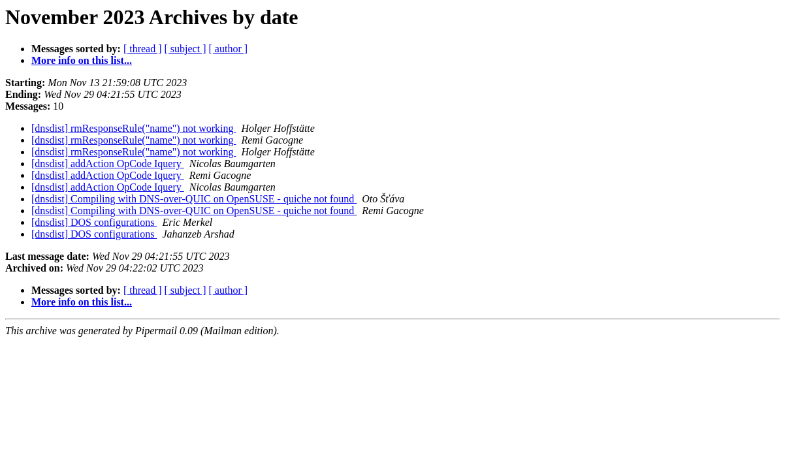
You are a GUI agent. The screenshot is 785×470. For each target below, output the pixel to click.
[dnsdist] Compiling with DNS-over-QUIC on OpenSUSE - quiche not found (194, 198)
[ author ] (228, 48)
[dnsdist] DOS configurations (94, 222)
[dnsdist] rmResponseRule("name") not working (133, 128)
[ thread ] (142, 48)
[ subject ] (185, 48)
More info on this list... (81, 60)
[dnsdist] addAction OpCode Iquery (107, 163)
